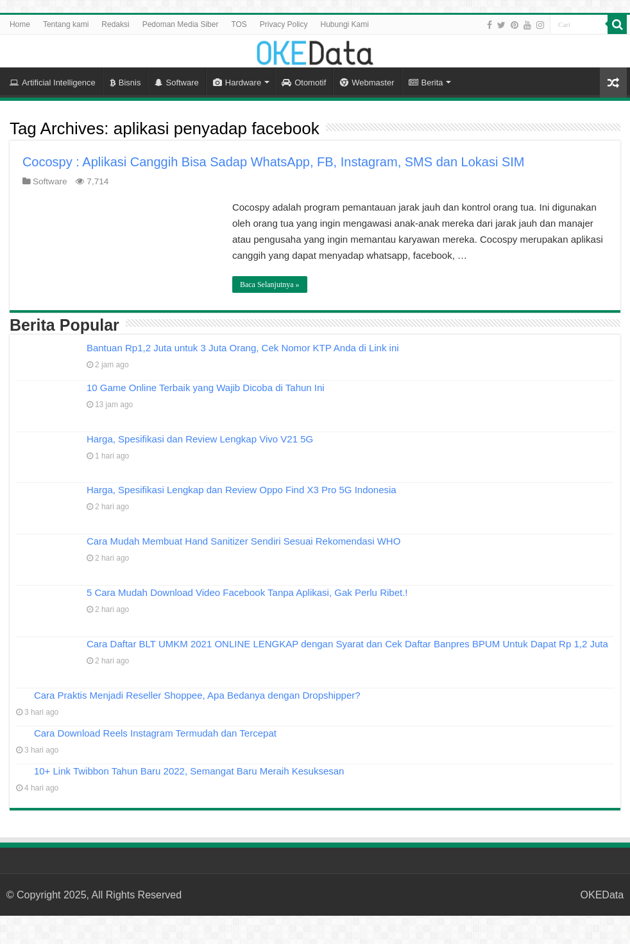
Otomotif (304, 82)
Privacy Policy (284, 24)
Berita (426, 82)
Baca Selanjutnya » (270, 284)
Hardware (237, 82)
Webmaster (367, 82)
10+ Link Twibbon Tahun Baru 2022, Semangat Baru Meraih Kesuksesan (189, 770)
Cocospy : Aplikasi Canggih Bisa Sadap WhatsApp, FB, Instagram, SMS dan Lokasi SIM (273, 162)
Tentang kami (66, 24)
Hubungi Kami (345, 24)
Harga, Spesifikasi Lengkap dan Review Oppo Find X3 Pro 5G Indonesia (241, 489)
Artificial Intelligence (53, 82)
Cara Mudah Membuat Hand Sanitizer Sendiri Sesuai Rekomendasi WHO (243, 541)
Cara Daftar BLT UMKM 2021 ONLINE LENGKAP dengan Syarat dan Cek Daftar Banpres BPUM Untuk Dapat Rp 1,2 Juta (347, 643)
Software (176, 82)
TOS (238, 24)
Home (20, 24)
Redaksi (115, 24)
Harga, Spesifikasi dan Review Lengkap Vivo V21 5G (200, 438)
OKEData (602, 894)
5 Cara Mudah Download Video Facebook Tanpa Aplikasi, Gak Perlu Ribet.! (247, 592)
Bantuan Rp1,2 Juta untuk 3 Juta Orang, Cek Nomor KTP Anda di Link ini (243, 347)
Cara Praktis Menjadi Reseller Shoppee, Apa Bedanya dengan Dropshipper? (197, 695)
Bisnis (125, 82)
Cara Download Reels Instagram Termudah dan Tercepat (155, 733)
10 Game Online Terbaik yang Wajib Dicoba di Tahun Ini (206, 387)
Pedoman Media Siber (180, 24)
